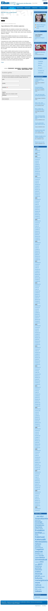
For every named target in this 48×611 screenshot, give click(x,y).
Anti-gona (40, 68)
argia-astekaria (18, 68)
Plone (13, 603)
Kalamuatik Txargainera (9, 12)
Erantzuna (4, 87)
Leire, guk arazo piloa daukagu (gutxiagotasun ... (40, 95)
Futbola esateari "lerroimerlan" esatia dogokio (39, 80)
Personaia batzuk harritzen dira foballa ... (40, 88)
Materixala (20, 7)
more (31, 69)
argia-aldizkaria (25, 68)
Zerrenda (42, 7)
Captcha (4, 92)
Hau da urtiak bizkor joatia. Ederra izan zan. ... (40, 124)
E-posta (3, 83)
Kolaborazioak (11, 68)
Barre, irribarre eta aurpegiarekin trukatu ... (40, 109)
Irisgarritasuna (38, 605)
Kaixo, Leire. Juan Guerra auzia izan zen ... (40, 103)
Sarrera (5, 7)
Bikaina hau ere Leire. (40, 142)
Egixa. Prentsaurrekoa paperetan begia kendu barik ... (40, 117)
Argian (2, 62)
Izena (3, 79)
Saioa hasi (45, 0)
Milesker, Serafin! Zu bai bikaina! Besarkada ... (40, 137)
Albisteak (27, 7)
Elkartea (34, 7)
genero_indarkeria (25, 69)
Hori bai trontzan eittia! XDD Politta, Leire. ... (40, 131)
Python (18, 603)
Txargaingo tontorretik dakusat (40, 63)
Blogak (12, 7)
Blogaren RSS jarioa (41, 24)
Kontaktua (44, 605)
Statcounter (37, 597)
